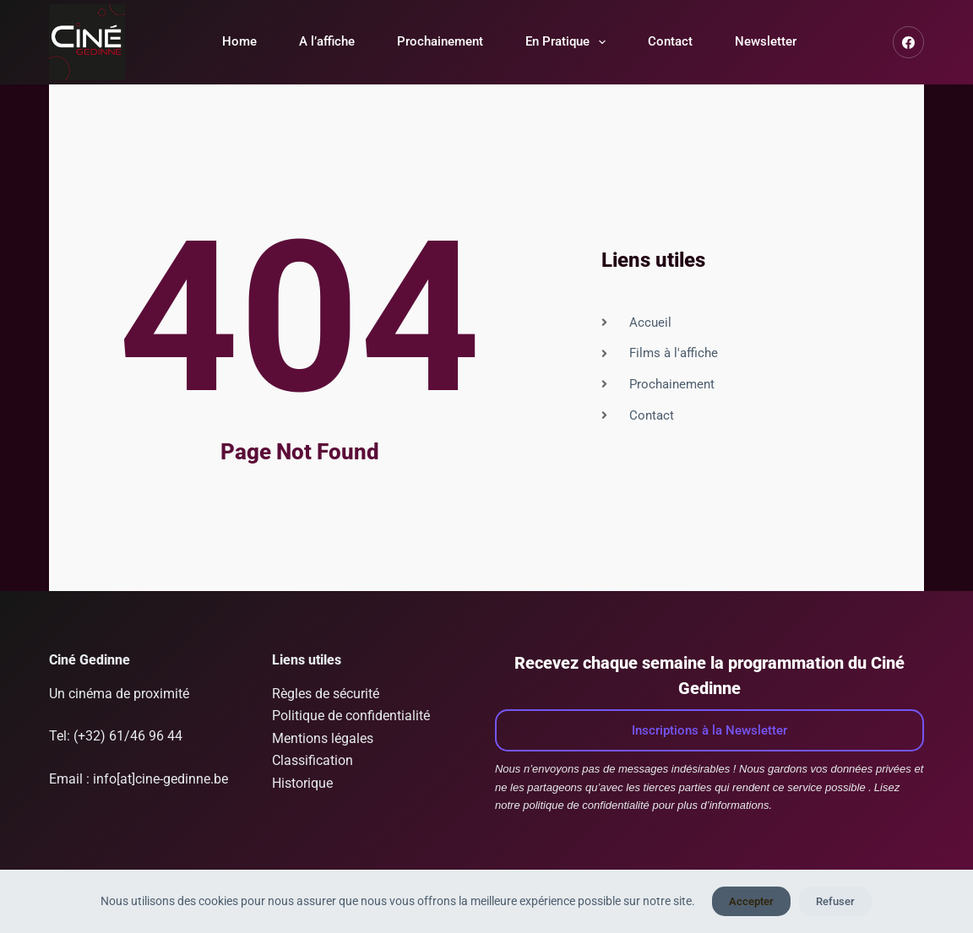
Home (239, 41)
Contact (670, 41)
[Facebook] (909, 42)
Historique (302, 783)
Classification (312, 760)
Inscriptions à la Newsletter (709, 730)
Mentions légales (322, 738)
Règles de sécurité (325, 694)
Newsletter (765, 41)
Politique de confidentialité (351, 716)
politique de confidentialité (586, 805)
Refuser (835, 901)
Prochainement (440, 41)
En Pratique (568, 42)
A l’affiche (327, 41)
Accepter (751, 901)
